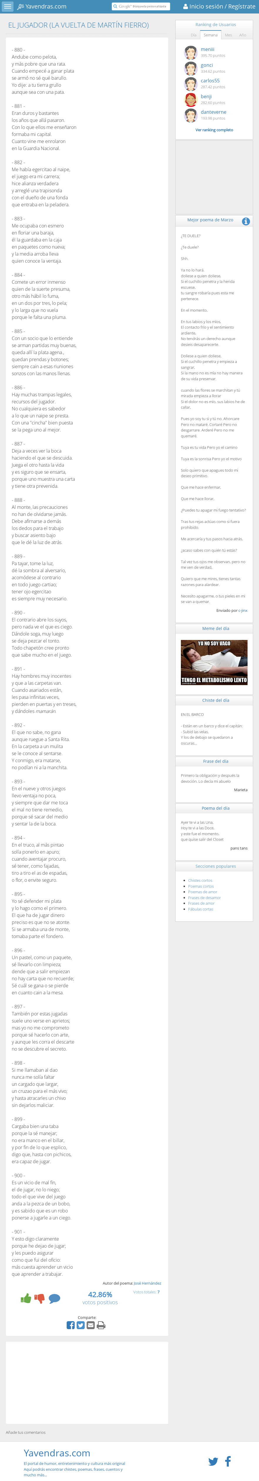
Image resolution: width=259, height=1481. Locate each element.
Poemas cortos (201, 886)
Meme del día (215, 628)
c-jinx (243, 610)
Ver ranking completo (214, 130)
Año (242, 35)
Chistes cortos (200, 880)
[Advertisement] (87, 1383)
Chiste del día (215, 700)
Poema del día (216, 808)
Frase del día (215, 761)
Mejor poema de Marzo (210, 220)
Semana (211, 35)
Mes (228, 35)
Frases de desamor (204, 897)
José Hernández (147, 1283)
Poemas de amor (202, 891)
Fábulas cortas (200, 909)
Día (193, 35)
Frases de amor (201, 903)
